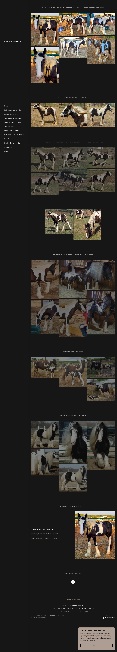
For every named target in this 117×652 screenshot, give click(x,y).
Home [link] (6, 106)
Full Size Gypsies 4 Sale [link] (13, 110)
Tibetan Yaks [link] (9, 126)
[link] (12, 41)
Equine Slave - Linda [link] (12, 143)
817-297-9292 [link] (52, 538)
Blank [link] (6, 151)
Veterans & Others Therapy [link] (14, 135)
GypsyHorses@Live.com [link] (39, 538)
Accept (96, 645)
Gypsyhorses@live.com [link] (78, 611)
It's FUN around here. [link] (73, 599)
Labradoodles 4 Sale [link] (12, 130)
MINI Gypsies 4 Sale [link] (11, 114)
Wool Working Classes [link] (12, 122)
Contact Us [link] (8, 147)
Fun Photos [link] (8, 139)
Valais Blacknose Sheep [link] (13, 118)
